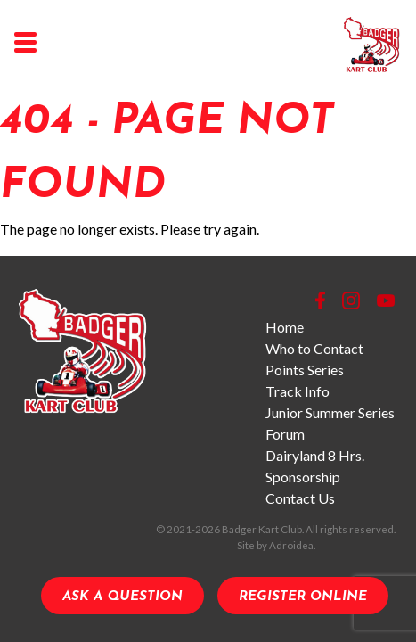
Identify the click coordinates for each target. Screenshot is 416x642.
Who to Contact (314, 348)
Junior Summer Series (330, 412)
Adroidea (291, 545)
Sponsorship (302, 476)
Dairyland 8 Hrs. (314, 455)
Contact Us (300, 498)
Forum (285, 433)
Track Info (297, 391)
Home (284, 326)
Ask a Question (122, 597)
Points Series (304, 369)
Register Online (303, 597)
